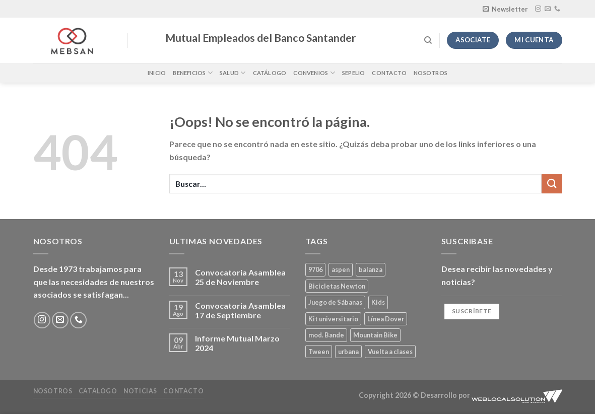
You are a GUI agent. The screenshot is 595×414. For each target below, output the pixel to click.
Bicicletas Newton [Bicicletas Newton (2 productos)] (336, 286)
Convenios (314, 73)
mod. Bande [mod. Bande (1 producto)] (326, 335)
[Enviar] (552, 183)
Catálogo (270, 73)
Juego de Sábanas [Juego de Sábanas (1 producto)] (335, 302)
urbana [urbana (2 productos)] (348, 352)
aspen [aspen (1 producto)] (341, 269)
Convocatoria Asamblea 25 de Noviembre (240, 277)
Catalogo (98, 391)
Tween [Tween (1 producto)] (318, 352)
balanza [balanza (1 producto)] (370, 269)
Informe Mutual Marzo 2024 (237, 343)
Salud (233, 73)
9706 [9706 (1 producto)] (315, 269)
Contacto (389, 73)
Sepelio (353, 73)
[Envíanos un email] (548, 9)
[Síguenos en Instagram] (538, 9)
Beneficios (193, 73)
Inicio (157, 73)
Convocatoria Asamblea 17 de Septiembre (240, 310)
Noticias (140, 391)
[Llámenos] (557, 9)
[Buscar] (428, 40)
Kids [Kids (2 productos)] (378, 302)
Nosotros (430, 73)
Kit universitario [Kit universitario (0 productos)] (333, 319)
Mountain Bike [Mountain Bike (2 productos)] (375, 335)
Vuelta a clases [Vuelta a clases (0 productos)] (390, 352)
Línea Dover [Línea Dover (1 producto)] (385, 319)
